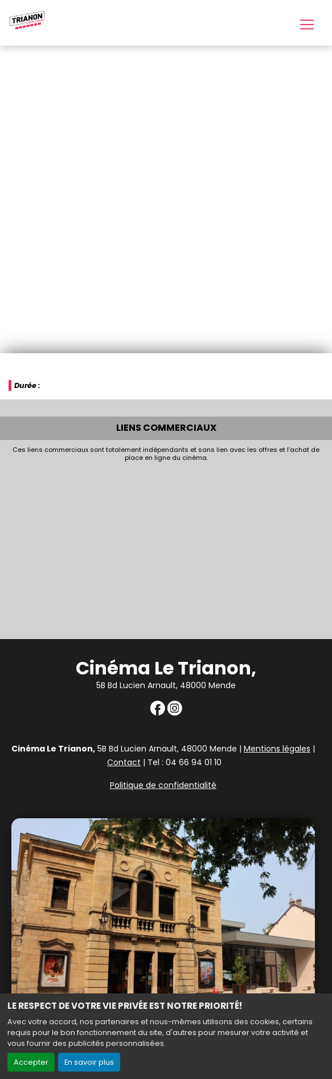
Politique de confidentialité (163, 785)
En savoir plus (89, 1062)
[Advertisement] (166, 547)
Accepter (31, 1062)
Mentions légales (277, 748)
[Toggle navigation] (307, 24)
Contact (124, 762)
